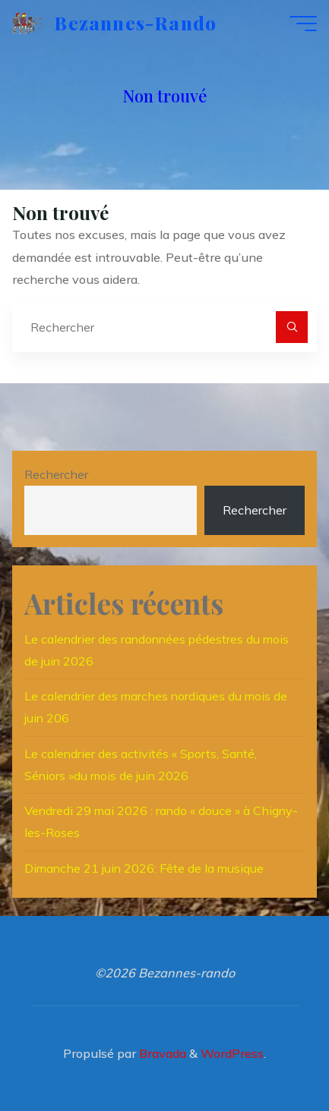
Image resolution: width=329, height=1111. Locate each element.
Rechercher (56, 474)
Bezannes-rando (135, 23)
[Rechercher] (292, 327)
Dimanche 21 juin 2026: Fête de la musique (144, 868)
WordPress (232, 1053)
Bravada (161, 1053)
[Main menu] (303, 23)
